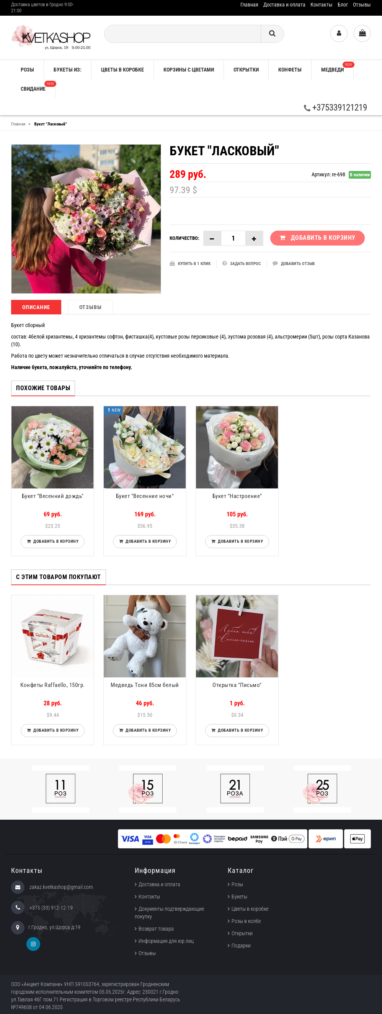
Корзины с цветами (188, 70)
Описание (36, 307)
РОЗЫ (27, 70)
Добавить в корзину (54, 541)
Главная (249, 5)
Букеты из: (68, 70)
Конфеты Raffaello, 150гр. (52, 685)
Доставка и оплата (284, 5)
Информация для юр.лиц (166, 941)
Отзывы (362, 5)
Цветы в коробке (122, 70)
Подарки (241, 945)
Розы (237, 884)
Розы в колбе (246, 921)
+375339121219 (335, 108)
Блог (343, 5)
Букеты (239, 897)
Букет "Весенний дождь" (53, 496)
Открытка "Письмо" (237, 685)
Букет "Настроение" (237, 496)
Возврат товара (156, 929)
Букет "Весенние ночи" (145, 496)
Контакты (321, 5)
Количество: (184, 238)
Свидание (38, 86)
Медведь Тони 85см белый (145, 685)
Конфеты (290, 70)
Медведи (337, 67)
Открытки (246, 70)
